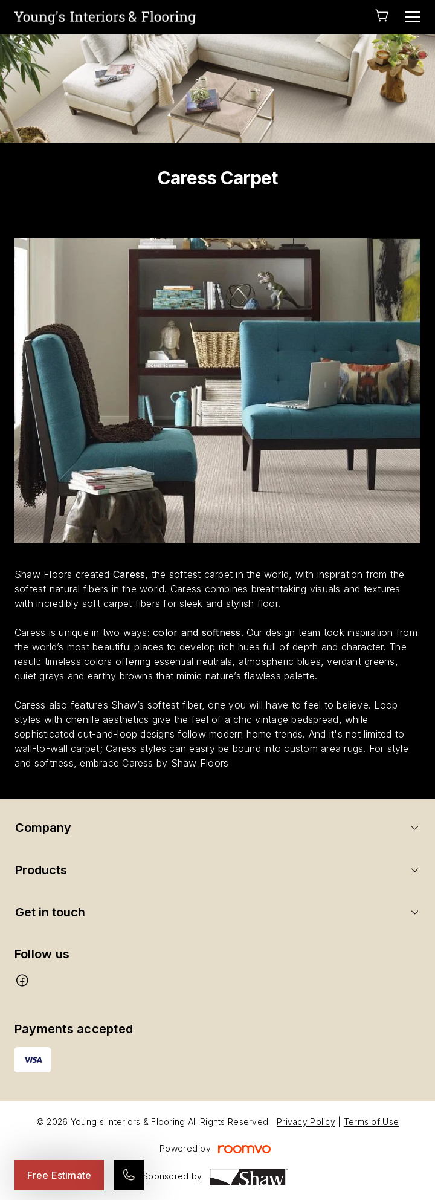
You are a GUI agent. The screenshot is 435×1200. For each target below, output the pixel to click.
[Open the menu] (412, 17)
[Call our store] (129, 1175)
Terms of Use (371, 1122)
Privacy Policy (306, 1122)
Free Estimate (59, 1175)
